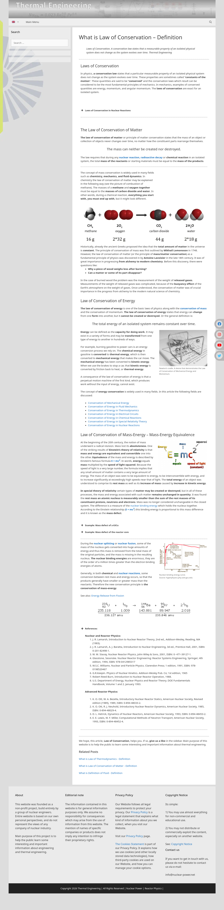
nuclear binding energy (143, 505)
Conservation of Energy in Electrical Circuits (113, 414)
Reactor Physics (153, 888)
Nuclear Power (134, 888)
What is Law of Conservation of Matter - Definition (108, 765)
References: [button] (89, 628)
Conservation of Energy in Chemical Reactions (114, 417)
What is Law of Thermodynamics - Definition (104, 758)
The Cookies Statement (129, 844)
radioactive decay (152, 157)
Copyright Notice (181, 844)
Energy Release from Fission (107, 595)
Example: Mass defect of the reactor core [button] (105, 532)
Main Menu (32, 22)
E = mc (115, 460)
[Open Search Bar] (210, 22)
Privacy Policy (139, 812)
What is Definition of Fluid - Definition (101, 773)
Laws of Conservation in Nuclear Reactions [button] (106, 110)
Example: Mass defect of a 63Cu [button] (100, 525)
